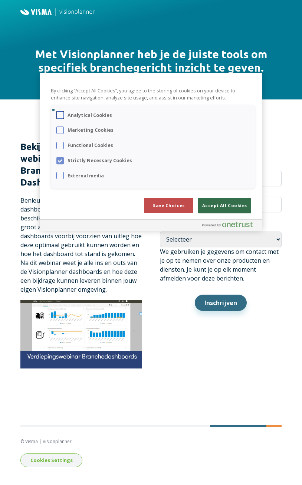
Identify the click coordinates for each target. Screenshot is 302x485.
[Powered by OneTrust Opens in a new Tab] (230, 226)
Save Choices (169, 205)
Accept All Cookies (224, 205)
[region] (151, 152)
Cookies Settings (51, 460)
